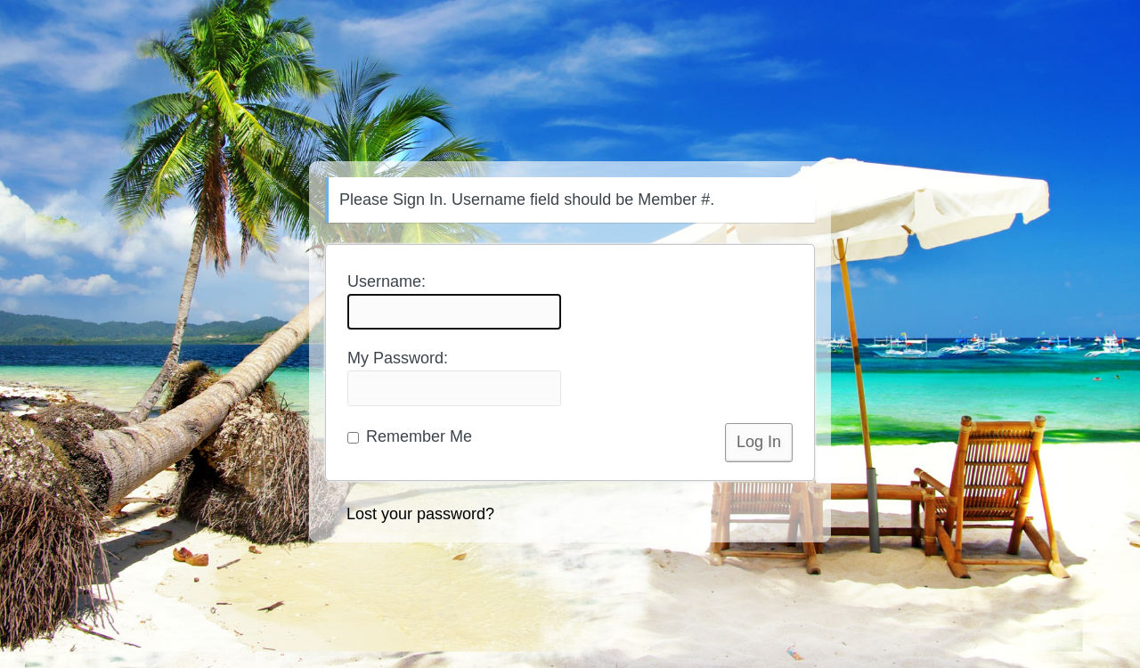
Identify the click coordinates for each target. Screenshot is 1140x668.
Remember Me (409, 436)
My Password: (454, 377)
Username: (454, 301)
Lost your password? (420, 514)
